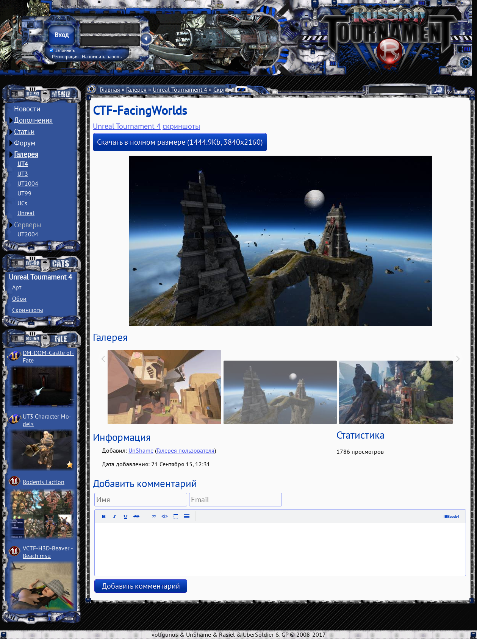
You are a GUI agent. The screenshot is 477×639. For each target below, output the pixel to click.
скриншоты (181, 126)
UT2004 (27, 183)
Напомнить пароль (102, 56)
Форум (24, 142)
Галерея (26, 154)
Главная (110, 89)
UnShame (140, 450)
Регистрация (65, 56)
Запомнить (62, 50)
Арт (16, 287)
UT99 (24, 193)
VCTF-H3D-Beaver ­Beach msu (48, 551)
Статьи (24, 131)
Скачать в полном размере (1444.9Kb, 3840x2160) (180, 142)
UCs (22, 203)
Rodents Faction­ (43, 482)
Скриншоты (27, 310)
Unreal (25, 213)
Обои (19, 298)
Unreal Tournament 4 (40, 276)
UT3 (22, 173)
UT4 (22, 163)
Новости (27, 108)
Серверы (27, 224)
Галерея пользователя (185, 450)
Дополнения (33, 120)
